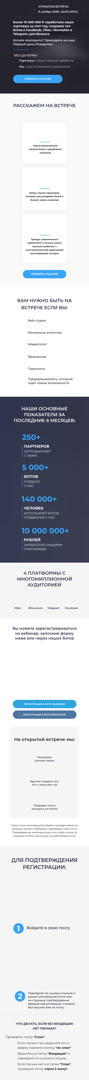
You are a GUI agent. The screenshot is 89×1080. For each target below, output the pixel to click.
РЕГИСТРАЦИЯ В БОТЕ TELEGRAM (44, 704)
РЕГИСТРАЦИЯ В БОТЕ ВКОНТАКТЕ (44, 714)
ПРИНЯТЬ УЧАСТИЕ (37, 78)
